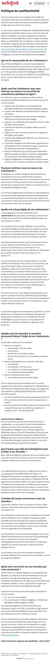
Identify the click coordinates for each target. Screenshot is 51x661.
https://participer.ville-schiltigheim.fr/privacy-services (22, 49)
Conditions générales (34, 654)
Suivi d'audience (14, 655)
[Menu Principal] (48, 3)
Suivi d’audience (12, 635)
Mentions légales (6, 654)
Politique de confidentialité (19, 654)
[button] (30, 3)
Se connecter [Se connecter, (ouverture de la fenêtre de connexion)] (39, 3)
